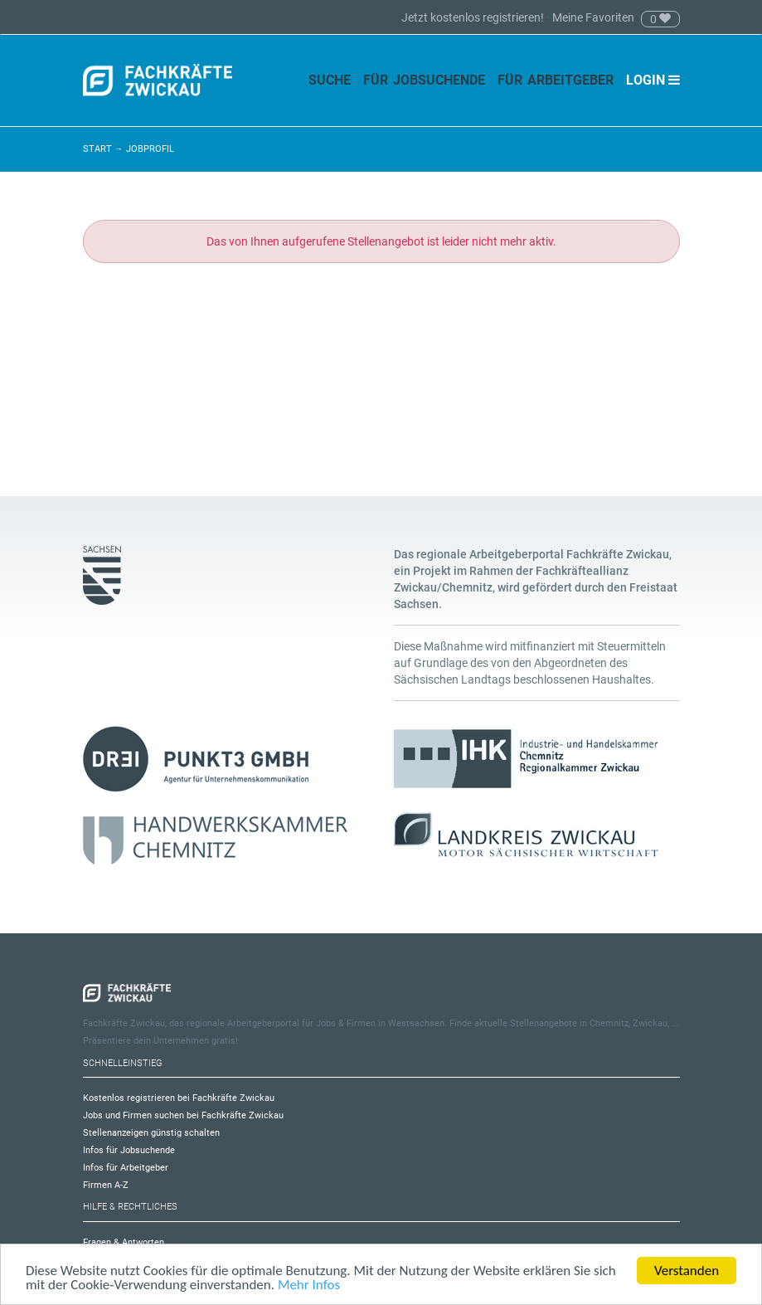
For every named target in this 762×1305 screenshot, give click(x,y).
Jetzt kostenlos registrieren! (473, 17)
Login (653, 80)
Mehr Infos (309, 1285)
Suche (329, 80)
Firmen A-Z (106, 1185)
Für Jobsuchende (424, 80)
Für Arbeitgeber (555, 80)
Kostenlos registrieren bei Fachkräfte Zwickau (178, 1098)
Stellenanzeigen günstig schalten (151, 1132)
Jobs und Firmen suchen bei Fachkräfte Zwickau (183, 1115)
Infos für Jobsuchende (129, 1150)
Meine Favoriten (593, 17)
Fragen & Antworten (123, 1242)
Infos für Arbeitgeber (125, 1167)
